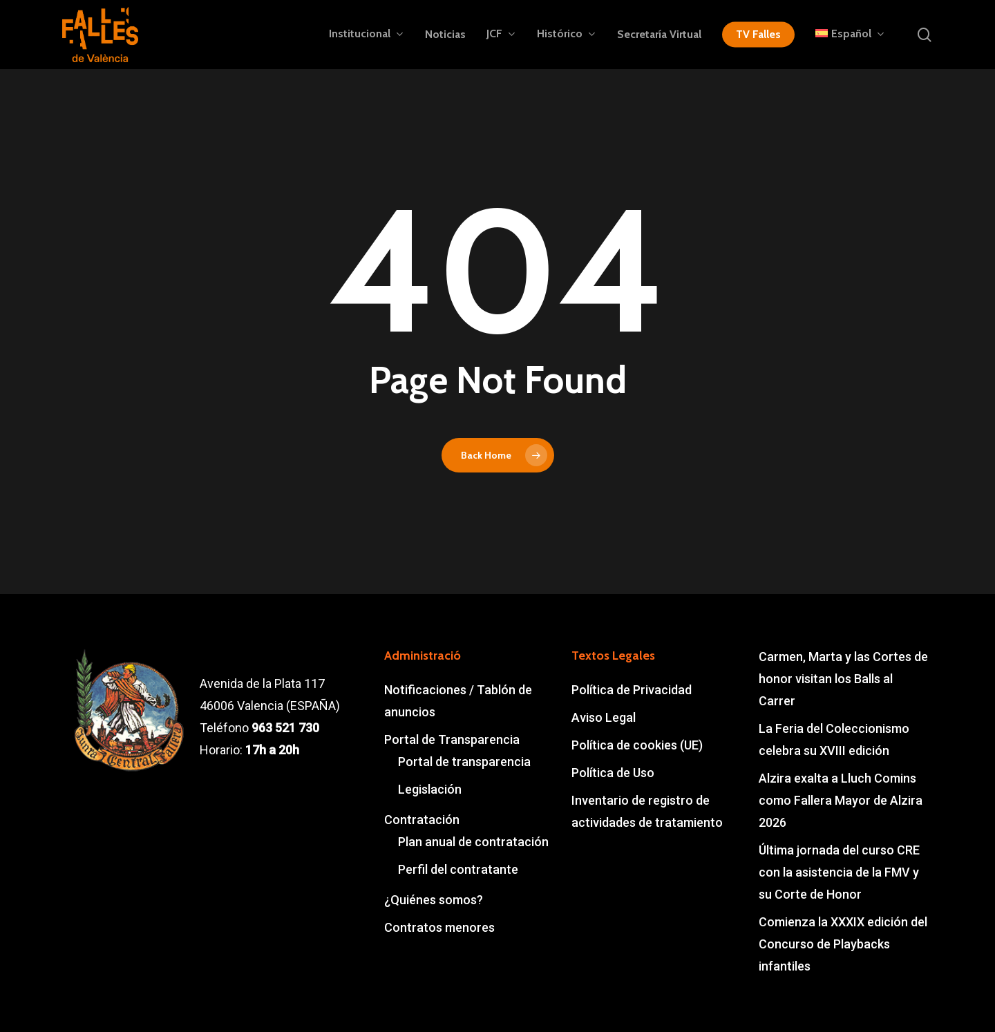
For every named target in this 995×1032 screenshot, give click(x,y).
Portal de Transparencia (452, 739)
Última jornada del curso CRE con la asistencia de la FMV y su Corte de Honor (839, 872)
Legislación (430, 789)
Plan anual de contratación (473, 841)
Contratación (421, 819)
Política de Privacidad (631, 689)
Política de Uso (612, 772)
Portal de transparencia (464, 761)
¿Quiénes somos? (433, 899)
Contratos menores (439, 927)
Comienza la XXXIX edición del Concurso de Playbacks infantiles (843, 944)
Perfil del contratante (458, 869)
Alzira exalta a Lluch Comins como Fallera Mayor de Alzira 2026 (840, 800)
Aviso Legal (603, 717)
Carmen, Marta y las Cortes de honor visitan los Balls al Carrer (843, 678)
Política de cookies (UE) (637, 745)
